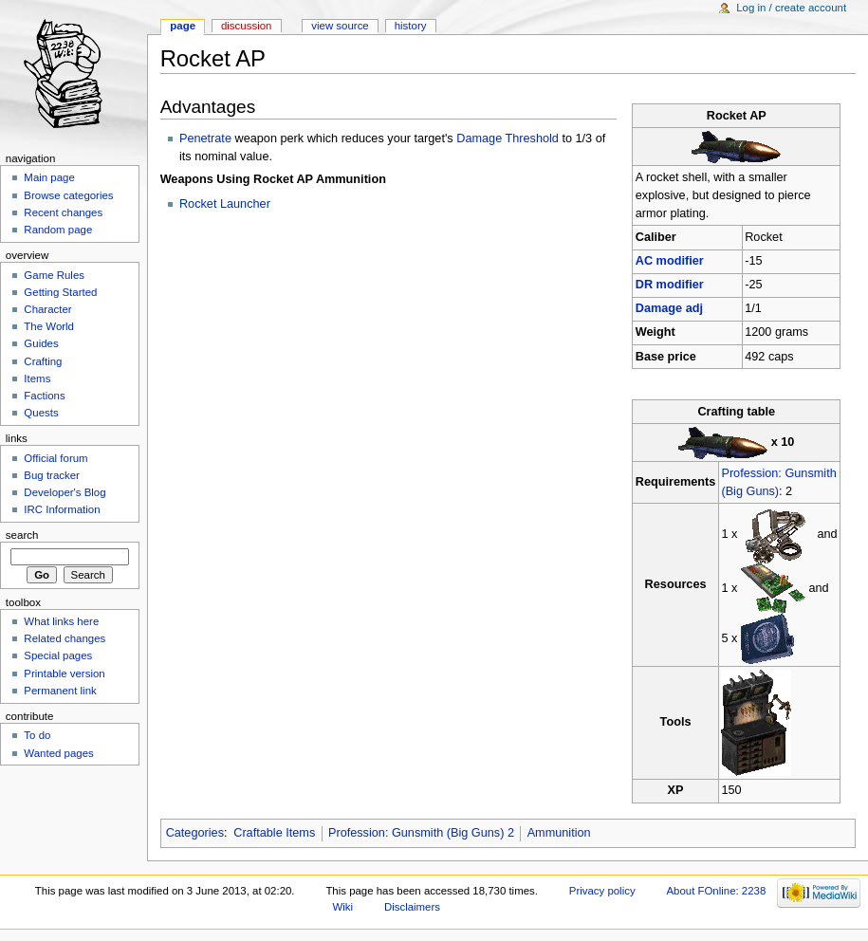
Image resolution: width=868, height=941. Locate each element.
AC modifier (670, 261)
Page (182, 25)
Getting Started (60, 292)
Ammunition (559, 833)
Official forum (55, 458)
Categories (195, 833)
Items (37, 378)
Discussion (246, 25)
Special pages (58, 655)
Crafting (43, 361)
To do (37, 735)
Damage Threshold (507, 138)
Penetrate (205, 138)
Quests (41, 412)
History (411, 25)
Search (22, 535)
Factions (44, 395)
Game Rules (54, 275)
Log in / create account (791, 7)
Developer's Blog (64, 492)
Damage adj (669, 308)
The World (49, 326)
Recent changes (63, 212)
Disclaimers (412, 907)
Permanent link (60, 690)
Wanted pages (58, 753)
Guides (41, 343)
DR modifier (670, 284)
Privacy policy (602, 890)
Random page (58, 229)
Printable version (64, 673)
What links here (61, 621)
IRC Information (62, 509)
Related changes (64, 638)
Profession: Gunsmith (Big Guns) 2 (421, 833)
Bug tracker (52, 475)
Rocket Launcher (224, 204)
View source (339, 25)
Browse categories (68, 195)
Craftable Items (274, 833)
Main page (49, 177)
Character (47, 309)
